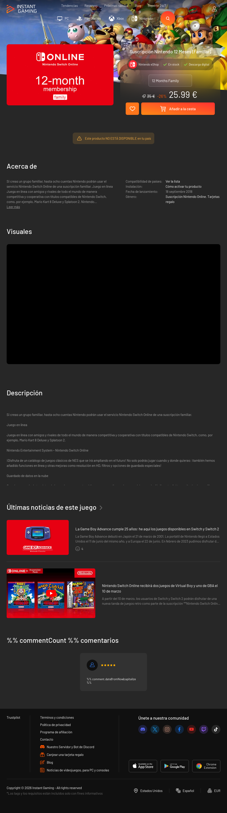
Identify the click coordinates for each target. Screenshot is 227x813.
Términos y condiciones (57, 717)
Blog (138, 6)
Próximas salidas (116, 6)
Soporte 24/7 (157, 6)
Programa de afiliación (56, 732)
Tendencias (69, 6)
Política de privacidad (55, 725)
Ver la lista (173, 181)
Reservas (91, 6)
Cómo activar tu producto (184, 186)
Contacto (46, 739)
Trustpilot (13, 717)
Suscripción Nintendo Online (186, 197)
